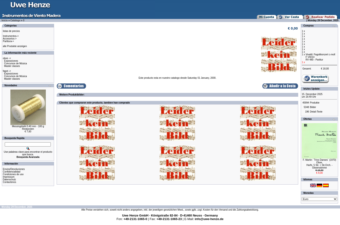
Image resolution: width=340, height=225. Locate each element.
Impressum (8, 177)
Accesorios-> (10, 38)
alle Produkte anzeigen (15, 46)
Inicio (5, 20)
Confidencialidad (11, 171)
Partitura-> (8, 41)
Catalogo (15, 20)
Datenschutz (9, 179)
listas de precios (11, 31)
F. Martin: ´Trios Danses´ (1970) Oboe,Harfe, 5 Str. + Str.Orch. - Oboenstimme (319, 164)
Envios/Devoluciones (14, 169)
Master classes (12, 66)
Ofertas (307, 119)
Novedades (10, 85)
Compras (308, 25)
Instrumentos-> (11, 36)
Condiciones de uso (13, 174)
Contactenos (9, 182)
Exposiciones (11, 61)
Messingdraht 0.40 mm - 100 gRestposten (28, 127)
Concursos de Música (15, 63)
